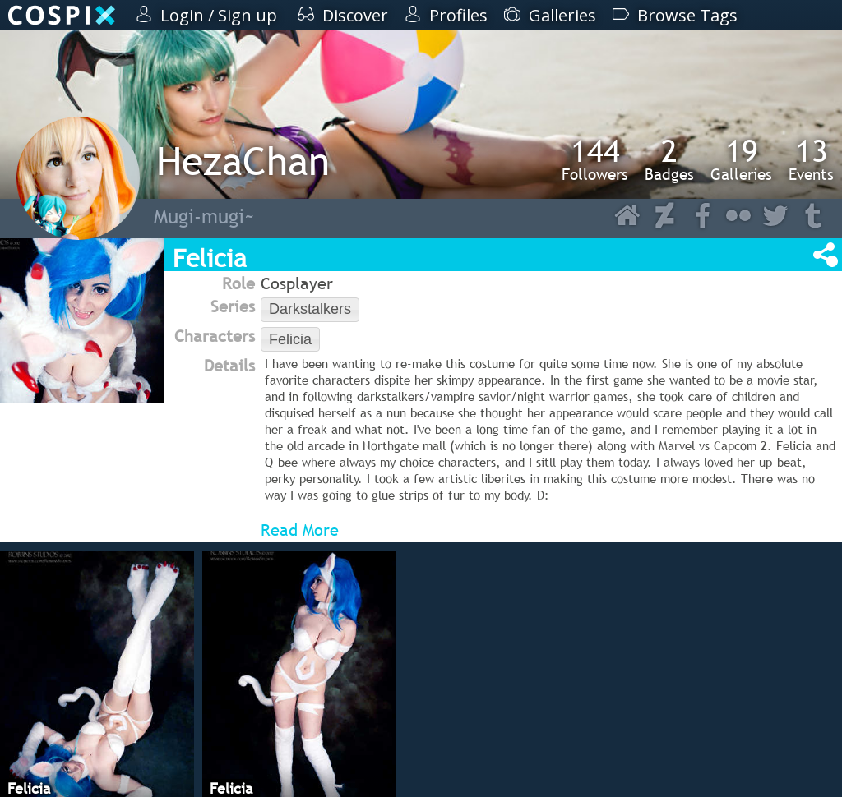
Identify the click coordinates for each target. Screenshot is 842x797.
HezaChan (243, 161)
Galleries (741, 159)
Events (811, 159)
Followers (595, 159)
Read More (300, 530)
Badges (669, 159)
